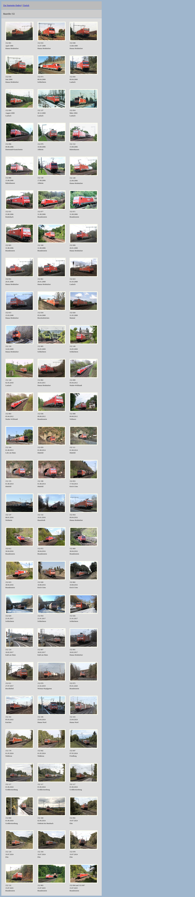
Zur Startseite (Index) (12, 5)
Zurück (26, 5)
